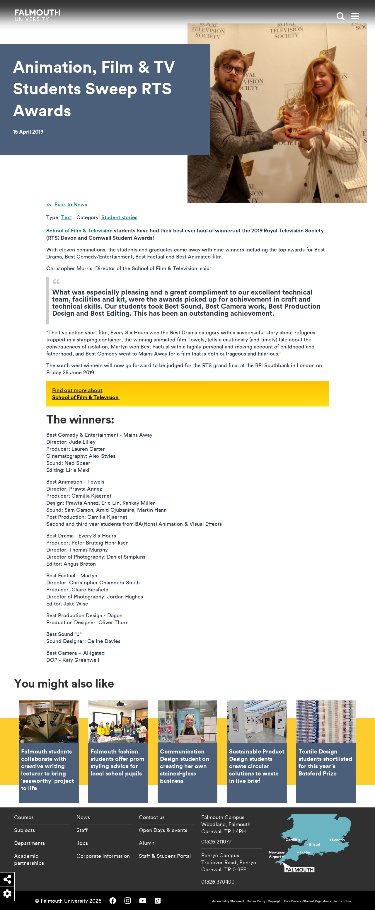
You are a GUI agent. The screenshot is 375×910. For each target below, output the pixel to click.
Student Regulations (317, 901)
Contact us (152, 817)
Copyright (275, 901)
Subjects (24, 830)
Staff (82, 830)
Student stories (119, 217)
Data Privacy (292, 901)
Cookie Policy (256, 901)
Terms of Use (342, 901)
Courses (24, 817)
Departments (29, 843)
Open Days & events (163, 830)
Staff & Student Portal (165, 856)
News (83, 817)
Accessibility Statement (228, 901)
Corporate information (103, 856)
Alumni (147, 843)
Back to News (70, 204)
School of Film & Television (79, 230)
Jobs (82, 843)
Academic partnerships (29, 859)
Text (66, 217)
